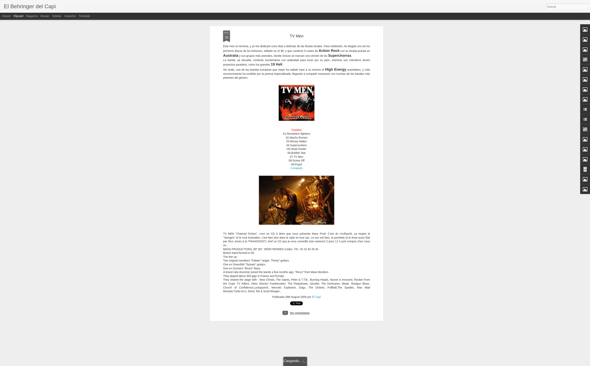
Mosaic (45, 16)
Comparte (296, 152)
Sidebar (57, 16)
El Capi (316, 280)
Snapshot (70, 16)
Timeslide (84, 16)
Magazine (32, 16)
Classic (6, 16)
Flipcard (18, 16)
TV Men (296, 20)
